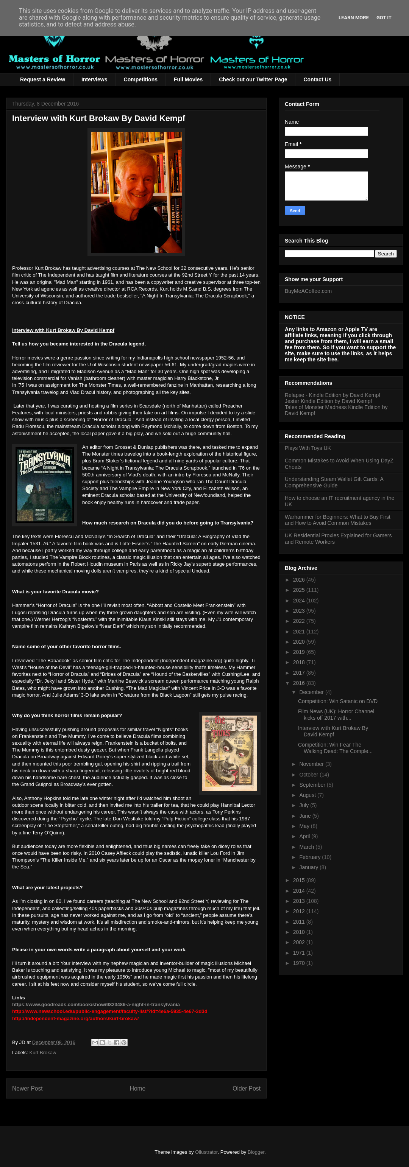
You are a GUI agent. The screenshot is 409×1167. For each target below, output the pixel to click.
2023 (299, 611)
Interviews (94, 79)
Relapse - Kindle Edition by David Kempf (332, 395)
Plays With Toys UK (308, 448)
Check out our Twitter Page (253, 79)
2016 (299, 683)
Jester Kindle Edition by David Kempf (328, 401)
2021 (299, 632)
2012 (299, 911)
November (312, 764)
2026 (299, 580)
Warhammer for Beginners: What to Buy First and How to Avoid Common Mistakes (337, 520)
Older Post (247, 1088)
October (309, 775)
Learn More (354, 17)
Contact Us (317, 79)
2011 (299, 922)
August (308, 795)
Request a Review (42, 79)
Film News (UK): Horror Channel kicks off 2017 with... (336, 714)
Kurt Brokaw (43, 1052)
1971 (299, 953)
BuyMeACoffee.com (308, 291)
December (312, 692)
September (312, 785)
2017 (299, 673)
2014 (299, 891)
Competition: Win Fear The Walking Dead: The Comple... (335, 748)
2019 (299, 652)
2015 (299, 880)
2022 (299, 621)
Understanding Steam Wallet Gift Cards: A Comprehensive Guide (334, 482)
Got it (384, 17)
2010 (299, 932)
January (309, 867)
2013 (299, 901)
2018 (299, 662)
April (305, 836)
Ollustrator (206, 1152)
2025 (299, 590)
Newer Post (27, 1088)
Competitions (141, 79)
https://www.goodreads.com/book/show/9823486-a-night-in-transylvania (96, 1004)
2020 (299, 642)
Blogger (256, 1152)
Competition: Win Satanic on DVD (338, 701)
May (305, 826)
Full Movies (188, 79)
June (305, 816)
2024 (299, 601)
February (310, 857)
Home (138, 1088)
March (307, 847)
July (304, 805)
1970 (299, 963)
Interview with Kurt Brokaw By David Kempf (333, 731)
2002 (299, 942)
